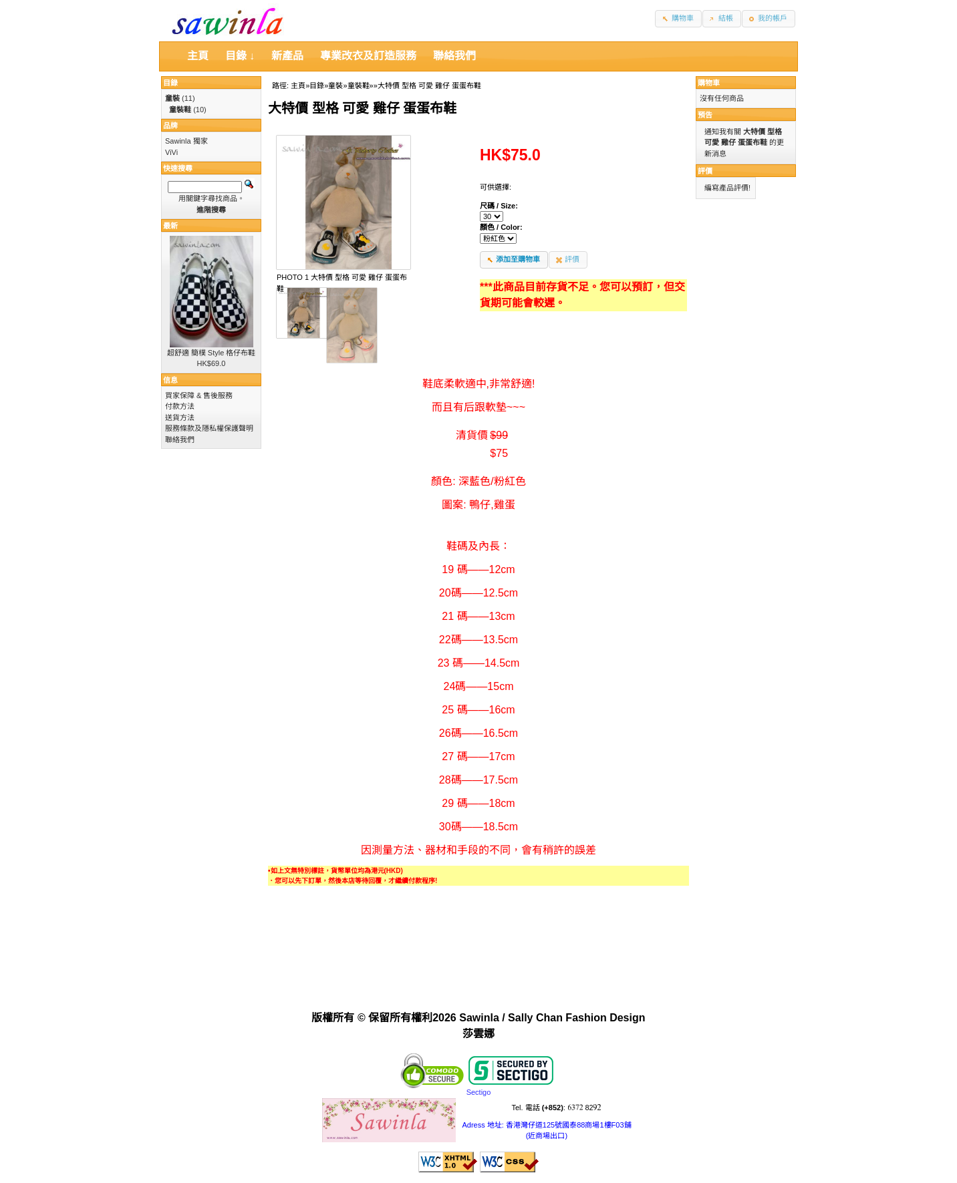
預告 (705, 115)
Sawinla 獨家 (186, 141)
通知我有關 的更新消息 (744, 143)
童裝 (335, 85)
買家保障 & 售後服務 (199, 395)
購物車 (709, 83)
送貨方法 (179, 417)
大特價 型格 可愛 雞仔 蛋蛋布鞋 (429, 85)
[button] (678, 18)
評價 (705, 171)
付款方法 (179, 406)
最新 (170, 226)
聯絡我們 (179, 440)
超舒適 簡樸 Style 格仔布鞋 (211, 353)
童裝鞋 (359, 85)
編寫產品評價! (727, 188)
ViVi (171, 152)
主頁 (298, 85)
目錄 (316, 85)
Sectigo (478, 1092)
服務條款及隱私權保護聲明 (209, 428)
